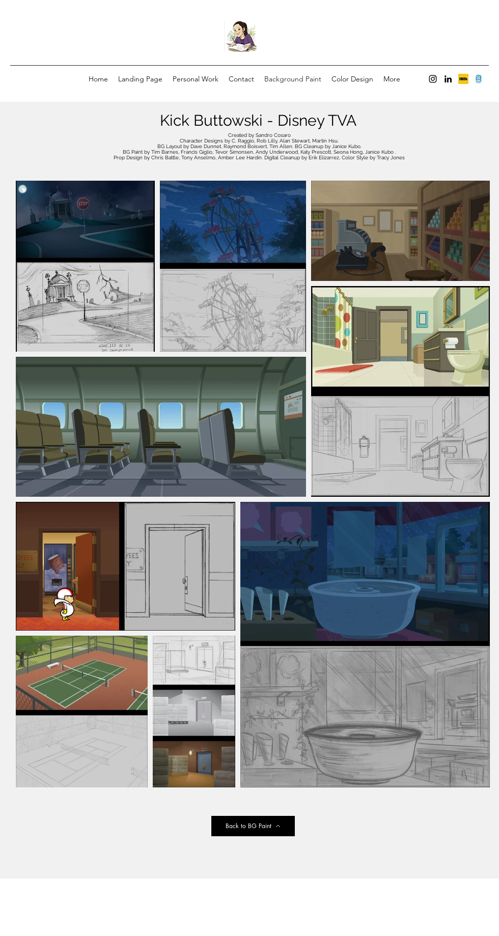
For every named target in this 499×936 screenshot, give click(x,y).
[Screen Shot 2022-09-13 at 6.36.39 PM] (479, 79)
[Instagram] (433, 79)
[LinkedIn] (448, 79)
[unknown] (463, 79)
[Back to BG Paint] (253, 826)
